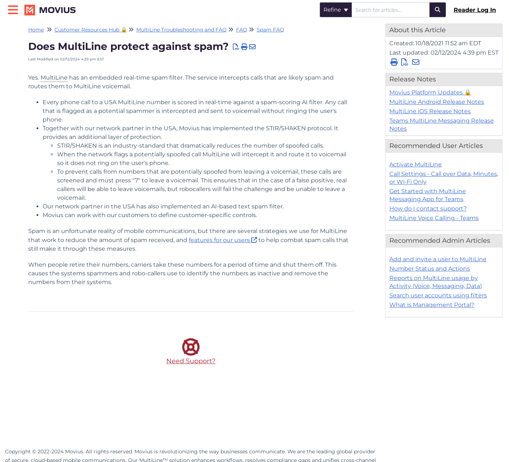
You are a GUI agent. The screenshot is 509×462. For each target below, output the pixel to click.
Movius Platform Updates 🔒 (430, 92)
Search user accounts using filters (438, 295)
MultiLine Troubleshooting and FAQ (181, 29)
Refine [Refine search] (336, 9)
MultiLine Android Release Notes (436, 101)
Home (36, 29)
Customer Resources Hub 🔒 (91, 29)
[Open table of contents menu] (14, 9)
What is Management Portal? (431, 304)
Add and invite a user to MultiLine (438, 259)
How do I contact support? (428, 208)
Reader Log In (475, 10)
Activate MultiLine (415, 164)
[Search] (437, 9)
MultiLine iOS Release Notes (430, 111)
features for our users (219, 240)
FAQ (241, 29)
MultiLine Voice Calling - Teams (434, 218)
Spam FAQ (270, 29)
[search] (391, 9)
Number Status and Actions (429, 268)
